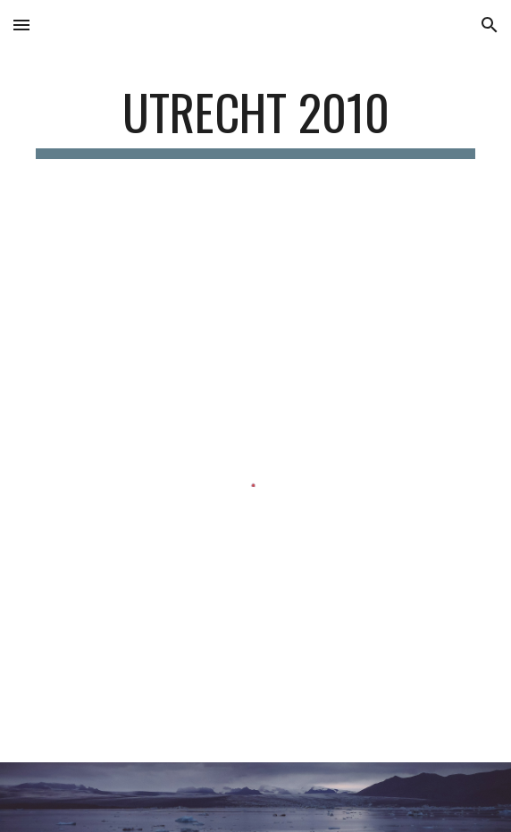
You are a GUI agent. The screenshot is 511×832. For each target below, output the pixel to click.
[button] (21, 24)
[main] (255, 120)
